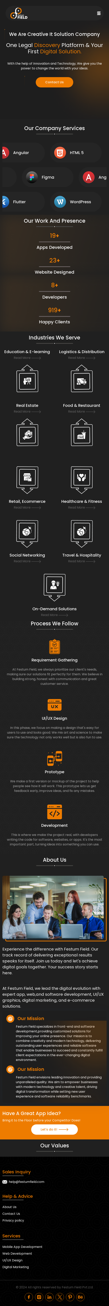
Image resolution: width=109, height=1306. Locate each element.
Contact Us (54, 82)
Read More (27, 357)
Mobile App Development (22, 1247)
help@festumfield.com (26, 1182)
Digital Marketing (15, 1267)
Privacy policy (13, 1220)
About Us (9, 1207)
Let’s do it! (54, 1129)
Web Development (17, 1253)
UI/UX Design (12, 1260)
